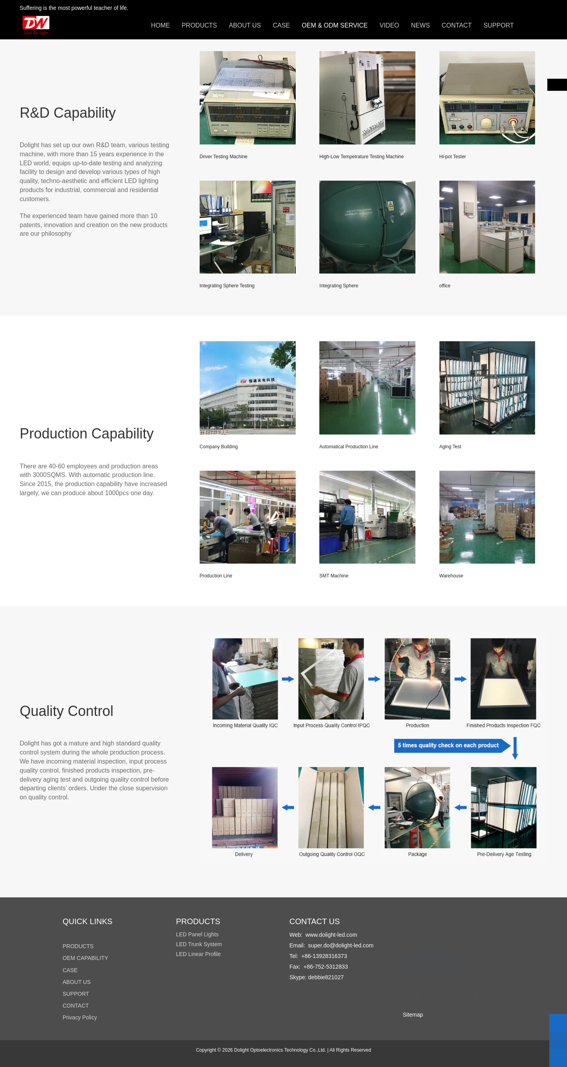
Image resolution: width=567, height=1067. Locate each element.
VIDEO (389, 25)
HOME (160, 25)
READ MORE (431, 962)
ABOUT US (245, 25)
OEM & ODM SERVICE (335, 25)
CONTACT (457, 25)
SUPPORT (499, 25)
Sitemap (413, 1015)
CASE (281, 25)
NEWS (420, 25)
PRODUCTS (199, 25)
